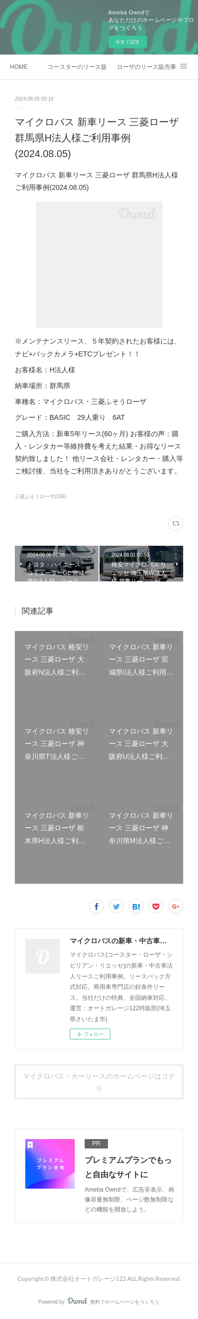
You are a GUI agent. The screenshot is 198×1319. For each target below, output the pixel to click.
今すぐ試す (127, 42)
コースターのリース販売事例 (77, 66)
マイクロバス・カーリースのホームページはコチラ (99, 1082)
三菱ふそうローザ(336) (40, 496)
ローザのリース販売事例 (146, 66)
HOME (19, 66)
